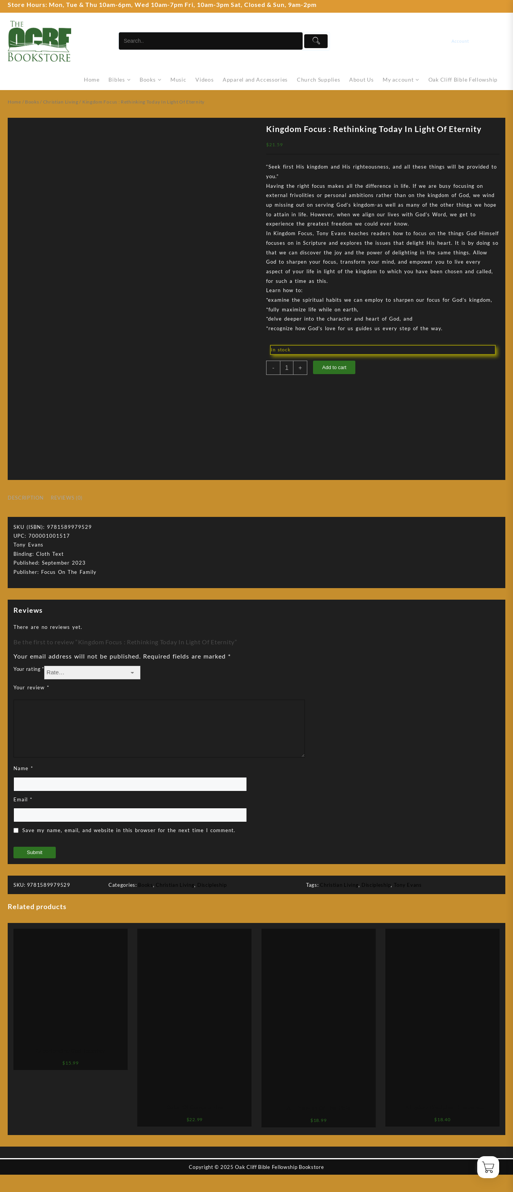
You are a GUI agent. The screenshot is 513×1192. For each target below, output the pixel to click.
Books (32, 102)
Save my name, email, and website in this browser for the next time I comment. (128, 830)
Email (22, 799)
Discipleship (212, 885)
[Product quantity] (286, 367)
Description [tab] (25, 498)
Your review (31, 687)
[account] (466, 41)
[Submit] (316, 41)
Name (23, 768)
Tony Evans (408, 885)
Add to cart (334, 367)
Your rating (28, 669)
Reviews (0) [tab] (67, 498)
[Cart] (500, 41)
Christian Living (60, 102)
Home (14, 102)
